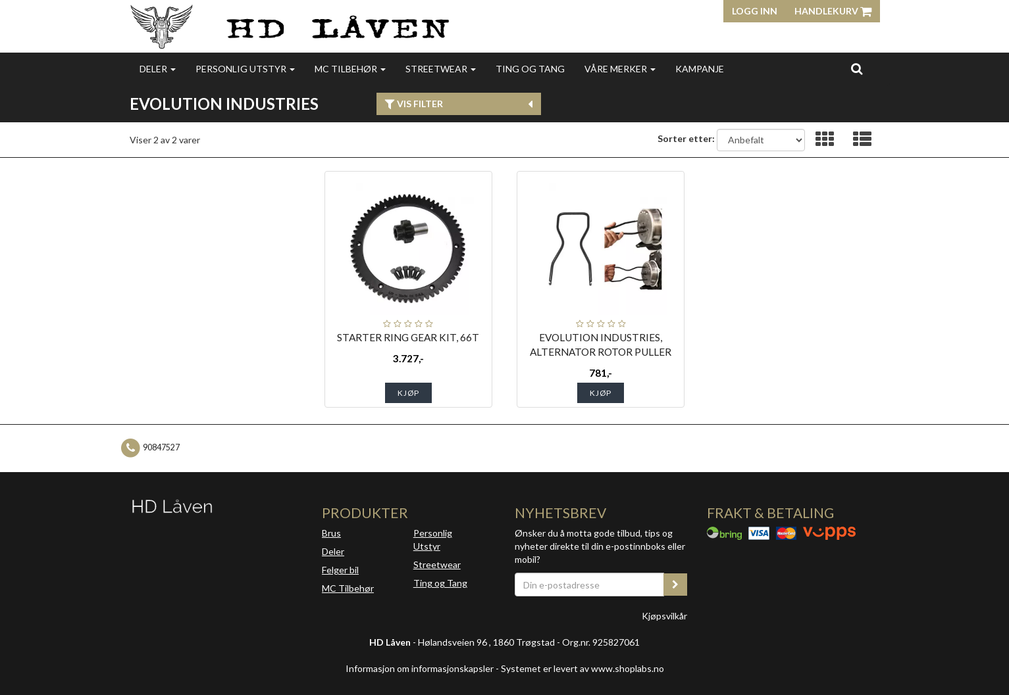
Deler (158, 68)
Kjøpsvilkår (664, 615)
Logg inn (754, 10)
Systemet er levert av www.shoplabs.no (582, 668)
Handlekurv (832, 10)
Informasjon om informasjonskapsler (420, 668)
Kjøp (408, 393)
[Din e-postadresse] (590, 584)
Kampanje (699, 68)
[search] (856, 68)
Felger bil (340, 569)
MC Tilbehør (350, 68)
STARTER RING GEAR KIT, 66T (408, 337)
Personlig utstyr (245, 68)
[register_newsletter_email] (675, 584)
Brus (331, 533)
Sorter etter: (686, 138)
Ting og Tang (530, 68)
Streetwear (440, 68)
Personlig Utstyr (432, 539)
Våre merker (620, 68)
